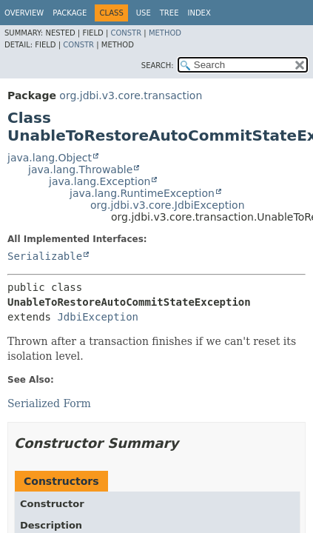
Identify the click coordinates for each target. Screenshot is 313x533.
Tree (169, 13)
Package (70, 13)
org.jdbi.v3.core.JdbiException (167, 205)
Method (165, 33)
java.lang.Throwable (80, 169)
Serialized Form (49, 403)
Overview (24, 13)
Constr (125, 33)
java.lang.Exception (99, 181)
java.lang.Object (49, 158)
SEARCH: (157, 65)
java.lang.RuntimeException (142, 193)
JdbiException (97, 317)
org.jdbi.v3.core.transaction (130, 95)
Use (143, 13)
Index (198, 13)
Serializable (44, 256)
